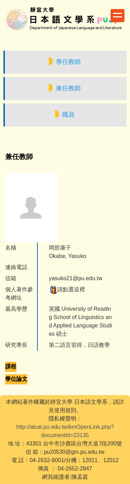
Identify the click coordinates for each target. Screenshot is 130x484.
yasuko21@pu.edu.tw (75, 278)
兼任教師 (68, 88)
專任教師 (68, 61)
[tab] (10, 367)
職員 (68, 114)
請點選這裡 (67, 289)
